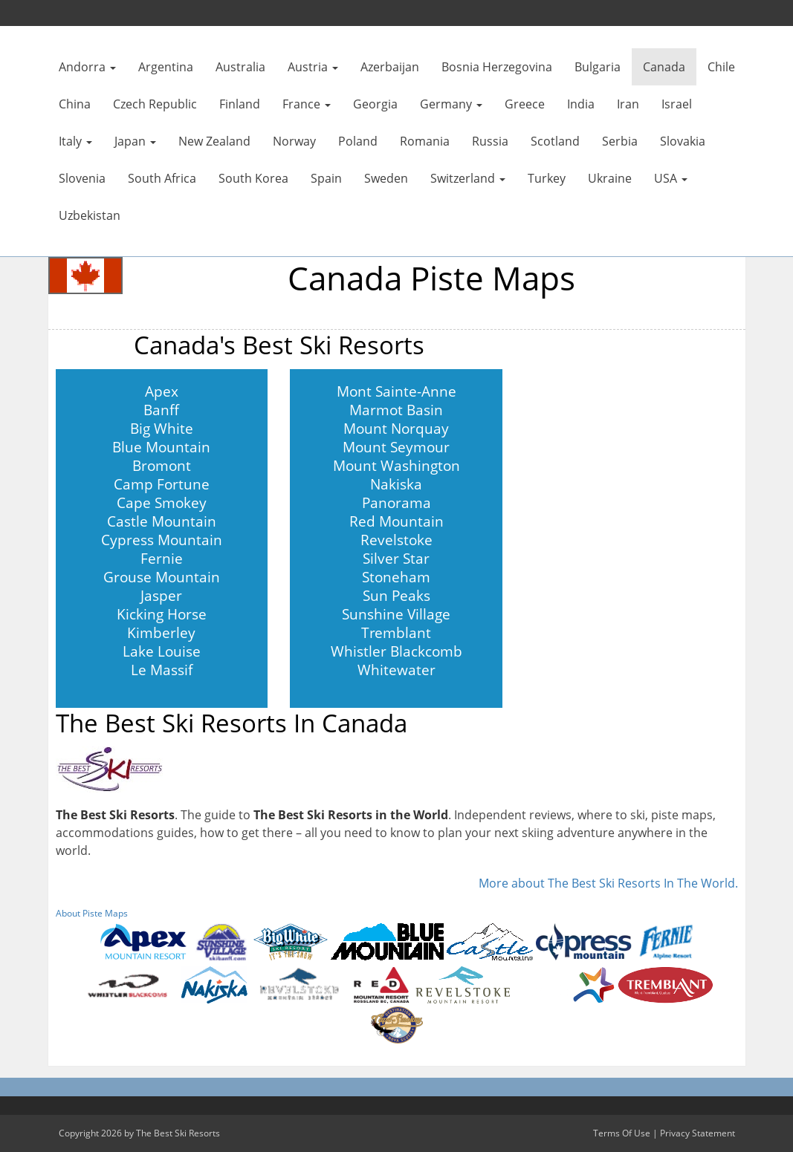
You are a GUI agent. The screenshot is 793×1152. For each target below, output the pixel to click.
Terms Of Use (621, 1133)
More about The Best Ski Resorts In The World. (608, 883)
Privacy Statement (697, 1133)
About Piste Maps (92, 913)
